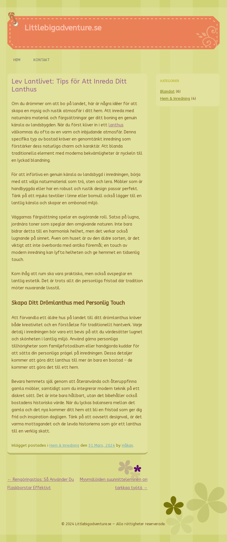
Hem (16, 60)
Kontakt (41, 60)
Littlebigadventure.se (63, 27)
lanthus (116, 125)
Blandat (167, 91)
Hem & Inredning (64, 445)
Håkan (127, 445)
